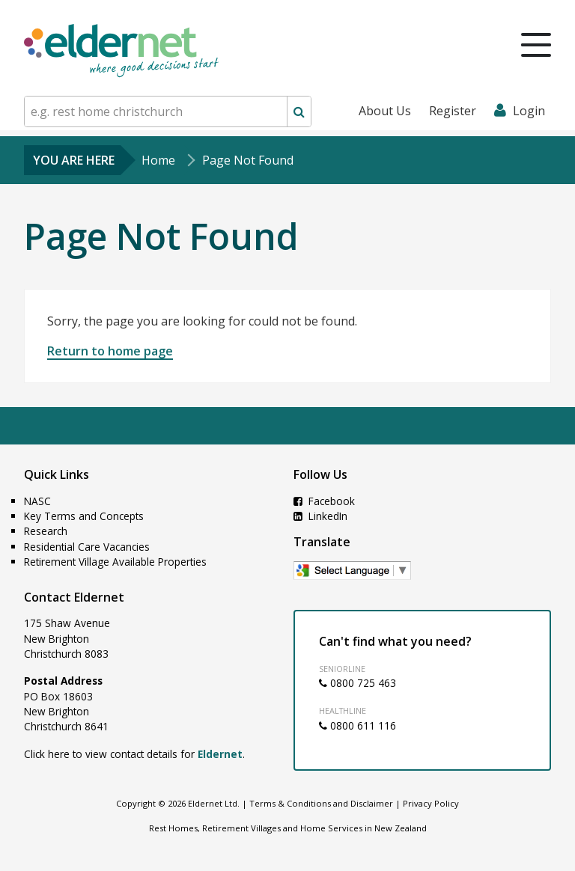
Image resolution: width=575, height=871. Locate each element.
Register (452, 111)
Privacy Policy (431, 803)
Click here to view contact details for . (134, 754)
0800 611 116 (357, 725)
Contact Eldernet (74, 597)
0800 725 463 (357, 683)
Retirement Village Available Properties (115, 561)
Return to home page (110, 351)
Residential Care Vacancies (87, 547)
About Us (385, 111)
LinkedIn (320, 516)
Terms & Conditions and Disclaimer (321, 803)
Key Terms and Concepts (84, 516)
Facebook (324, 501)
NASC (37, 501)
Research (45, 531)
